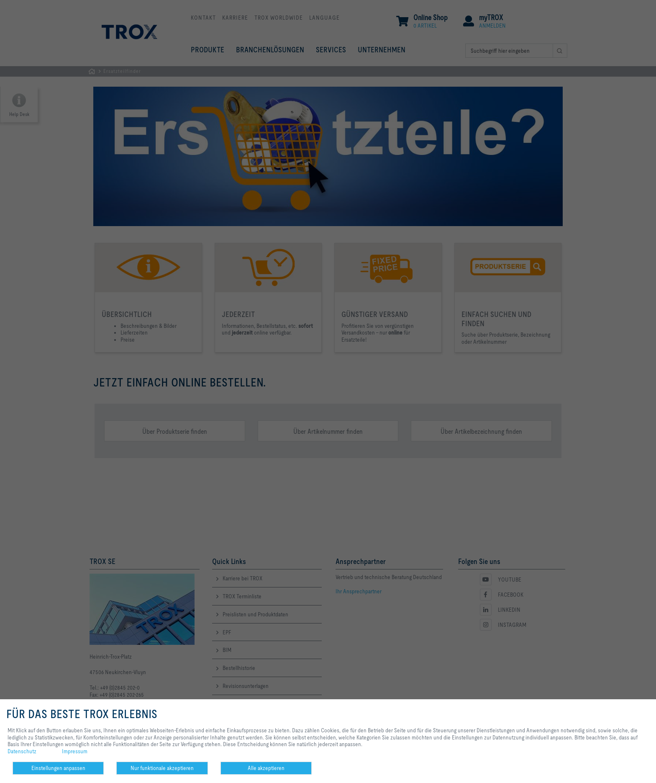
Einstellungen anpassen (58, 768)
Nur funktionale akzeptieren (162, 768)
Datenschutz (22, 751)
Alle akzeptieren (266, 768)
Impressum (74, 751)
